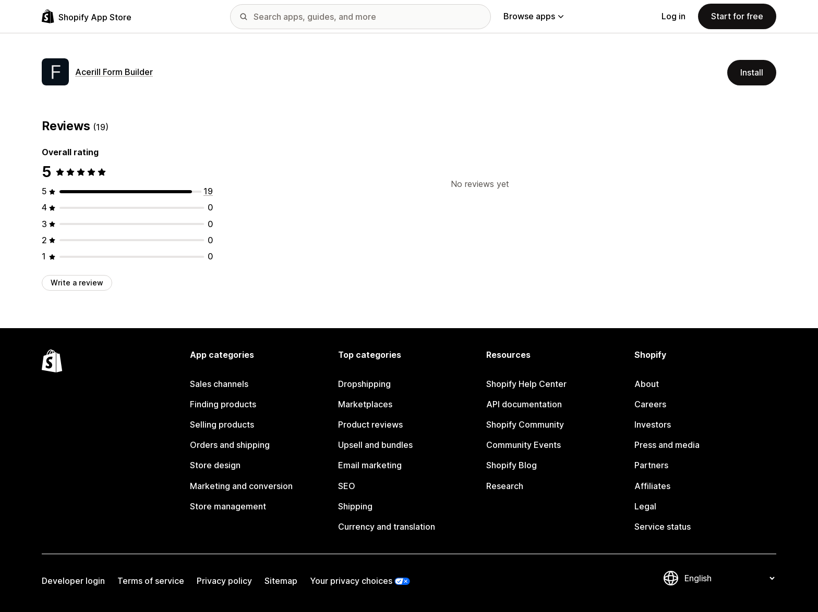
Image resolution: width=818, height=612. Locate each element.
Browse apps (533, 16)
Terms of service (150, 581)
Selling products (222, 424)
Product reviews (370, 424)
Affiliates (652, 486)
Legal (645, 506)
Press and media (667, 445)
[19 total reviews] (208, 191)
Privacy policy (224, 581)
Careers (650, 404)
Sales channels (219, 384)
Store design (215, 465)
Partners (651, 465)
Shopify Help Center (526, 384)
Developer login (73, 581)
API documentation (524, 404)
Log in (673, 16)
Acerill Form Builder (114, 72)
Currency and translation (386, 526)
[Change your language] (729, 578)
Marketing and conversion (241, 486)
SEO (346, 486)
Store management (228, 506)
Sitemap (280, 581)
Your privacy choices (351, 581)
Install (751, 72)
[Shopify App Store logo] (86, 16)
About (646, 384)
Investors (652, 424)
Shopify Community (525, 424)
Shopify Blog (511, 465)
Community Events (523, 445)
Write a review (77, 282)
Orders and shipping (230, 445)
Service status (662, 526)
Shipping (355, 506)
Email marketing (370, 465)
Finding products (223, 404)
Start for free (737, 16)
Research (504, 486)
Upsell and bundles (375, 445)
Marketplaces (365, 404)
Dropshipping (364, 384)
